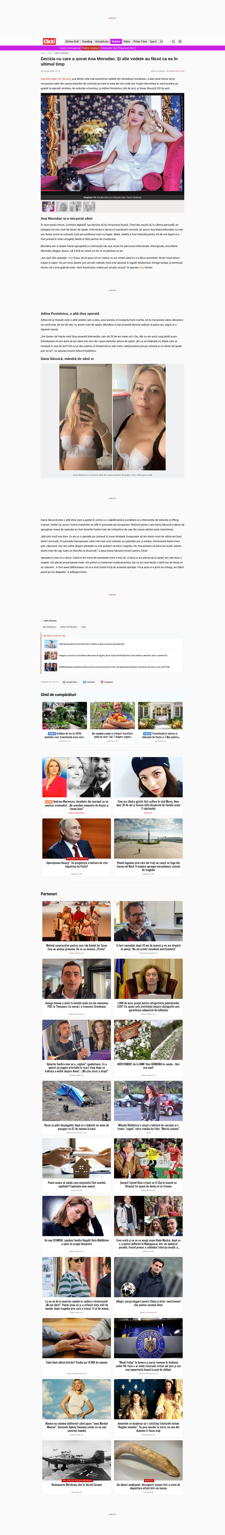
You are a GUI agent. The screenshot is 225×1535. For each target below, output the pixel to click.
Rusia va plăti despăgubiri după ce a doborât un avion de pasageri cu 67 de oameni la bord (76, 1126)
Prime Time (140, 41)
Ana (141, 267)
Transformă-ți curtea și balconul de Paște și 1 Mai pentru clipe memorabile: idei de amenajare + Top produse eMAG (160, 735)
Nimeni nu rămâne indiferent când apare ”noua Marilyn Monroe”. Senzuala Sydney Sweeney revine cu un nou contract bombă (76, 1427)
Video (126, 41)
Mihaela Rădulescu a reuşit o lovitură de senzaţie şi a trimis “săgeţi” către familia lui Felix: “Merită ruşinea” (148, 1126)
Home (43, 53)
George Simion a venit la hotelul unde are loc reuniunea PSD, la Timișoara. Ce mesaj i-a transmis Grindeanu (76, 1004)
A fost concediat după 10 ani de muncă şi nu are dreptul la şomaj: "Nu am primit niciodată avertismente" (148, 947)
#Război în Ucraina (77, 859)
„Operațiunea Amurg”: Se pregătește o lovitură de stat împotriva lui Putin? (77, 864)
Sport (153, 41)
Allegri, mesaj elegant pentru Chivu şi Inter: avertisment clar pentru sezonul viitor (148, 1303)
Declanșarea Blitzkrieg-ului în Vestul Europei (77, 1484)
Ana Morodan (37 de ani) (56, 78)
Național (148, 813)
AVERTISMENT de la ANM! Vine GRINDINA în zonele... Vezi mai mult (148, 1065)
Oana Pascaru (50, 621)
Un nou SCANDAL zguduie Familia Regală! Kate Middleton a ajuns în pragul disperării (76, 1241)
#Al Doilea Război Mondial (77, 1480)
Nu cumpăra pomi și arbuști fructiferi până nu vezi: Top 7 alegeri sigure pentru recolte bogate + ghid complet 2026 (112, 735)
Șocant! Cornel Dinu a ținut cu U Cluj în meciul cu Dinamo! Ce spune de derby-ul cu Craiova (148, 1184)
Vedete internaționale (70, 48)
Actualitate (102, 41)
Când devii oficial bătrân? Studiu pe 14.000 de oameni (76, 1362)
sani (84, 627)
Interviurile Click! (109, 48)
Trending (87, 41)
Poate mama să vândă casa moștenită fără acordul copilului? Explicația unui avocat (76, 1184)
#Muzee (149, 1480)
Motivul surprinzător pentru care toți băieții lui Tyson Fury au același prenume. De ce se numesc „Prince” (76, 947)
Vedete (116, 41)
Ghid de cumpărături (58, 694)
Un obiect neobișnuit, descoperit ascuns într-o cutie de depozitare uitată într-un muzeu (148, 1486)
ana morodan (49, 627)
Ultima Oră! (72, 41)
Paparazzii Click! (127, 48)
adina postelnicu (68, 627)
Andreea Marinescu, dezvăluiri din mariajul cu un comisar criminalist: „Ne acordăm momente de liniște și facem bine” (76, 805)
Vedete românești (91, 48)
